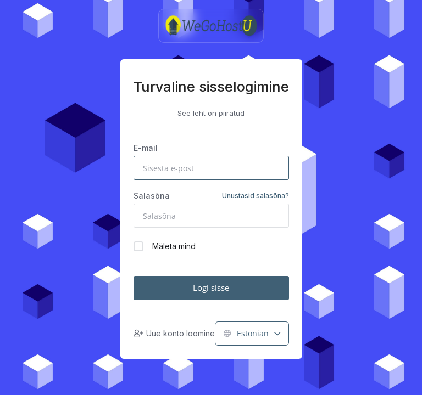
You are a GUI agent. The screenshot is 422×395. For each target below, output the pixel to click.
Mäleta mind (165, 246)
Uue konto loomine (174, 333)
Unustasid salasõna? (255, 195)
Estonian (252, 333)
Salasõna (211, 196)
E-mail (146, 148)
